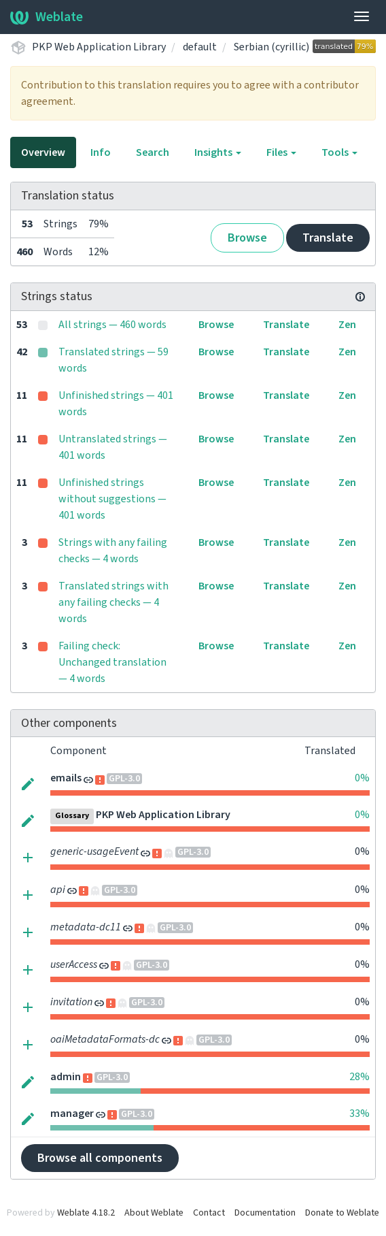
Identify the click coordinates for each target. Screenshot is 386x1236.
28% (359, 1076)
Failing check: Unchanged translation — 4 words (112, 662)
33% (359, 1113)
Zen (347, 324)
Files (281, 152)
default (200, 46)
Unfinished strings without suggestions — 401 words (112, 499)
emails (66, 777)
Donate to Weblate (342, 1213)
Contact (209, 1213)
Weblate (46, 17)
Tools (339, 152)
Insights (217, 152)
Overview (43, 152)
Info (100, 152)
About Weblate (153, 1213)
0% (362, 777)
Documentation (265, 1213)
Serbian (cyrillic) (271, 46)
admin (65, 1076)
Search (152, 152)
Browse (247, 237)
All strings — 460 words (112, 324)
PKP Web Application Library (99, 46)
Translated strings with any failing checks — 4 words (113, 602)
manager (72, 1113)
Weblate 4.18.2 (86, 1213)
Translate (327, 237)
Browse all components (99, 1158)
